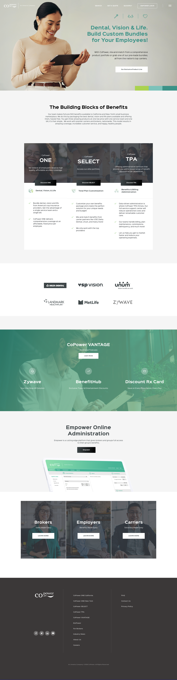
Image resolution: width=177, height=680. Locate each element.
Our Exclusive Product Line (131, 69)
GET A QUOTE (112, 5)
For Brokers (78, 628)
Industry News (79, 634)
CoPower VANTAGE (81, 617)
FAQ (123, 595)
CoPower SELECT (80, 606)
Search (98, 5)
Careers (76, 645)
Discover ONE (46, 182)
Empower (86, 450)
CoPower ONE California (83, 595)
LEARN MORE (43, 535)
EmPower (77, 623)
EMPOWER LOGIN (147, 5)
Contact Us (125, 601)
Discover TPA (131, 182)
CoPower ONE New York (83, 601)
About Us (77, 639)
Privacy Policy (127, 606)
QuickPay (128, 5)
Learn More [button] (88, 355)
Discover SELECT (88, 182)
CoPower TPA (78, 612)
